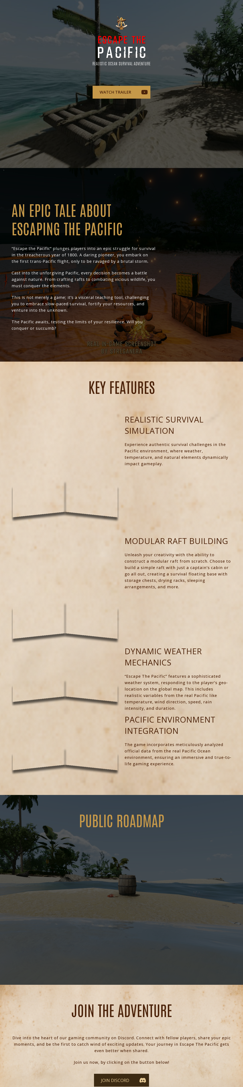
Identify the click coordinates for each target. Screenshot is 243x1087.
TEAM (110, 1063)
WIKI (91, 1063)
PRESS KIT (140, 1063)
